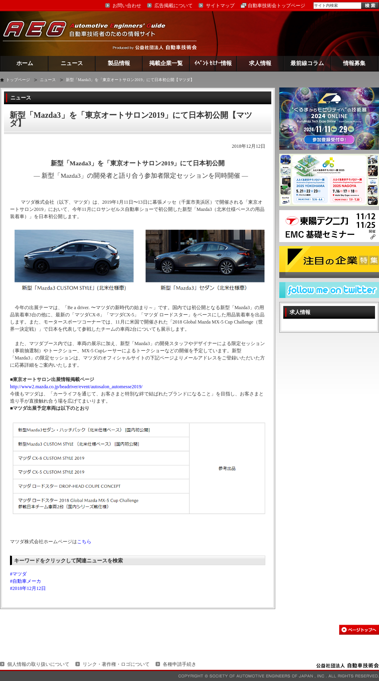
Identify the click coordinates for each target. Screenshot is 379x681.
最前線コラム (307, 63)
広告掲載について (173, 5)
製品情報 (119, 63)
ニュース (72, 63)
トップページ (18, 79)
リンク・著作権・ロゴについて (116, 664)
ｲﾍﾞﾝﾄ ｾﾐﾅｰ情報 (213, 63)
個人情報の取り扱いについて (38, 664)
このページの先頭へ (359, 630)
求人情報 (260, 63)
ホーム (24, 63)
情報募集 (354, 63)
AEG (89, 33)
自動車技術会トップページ (276, 5)
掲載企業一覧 (166, 63)
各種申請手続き (179, 664)
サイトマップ (220, 5)
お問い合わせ (127, 5)
